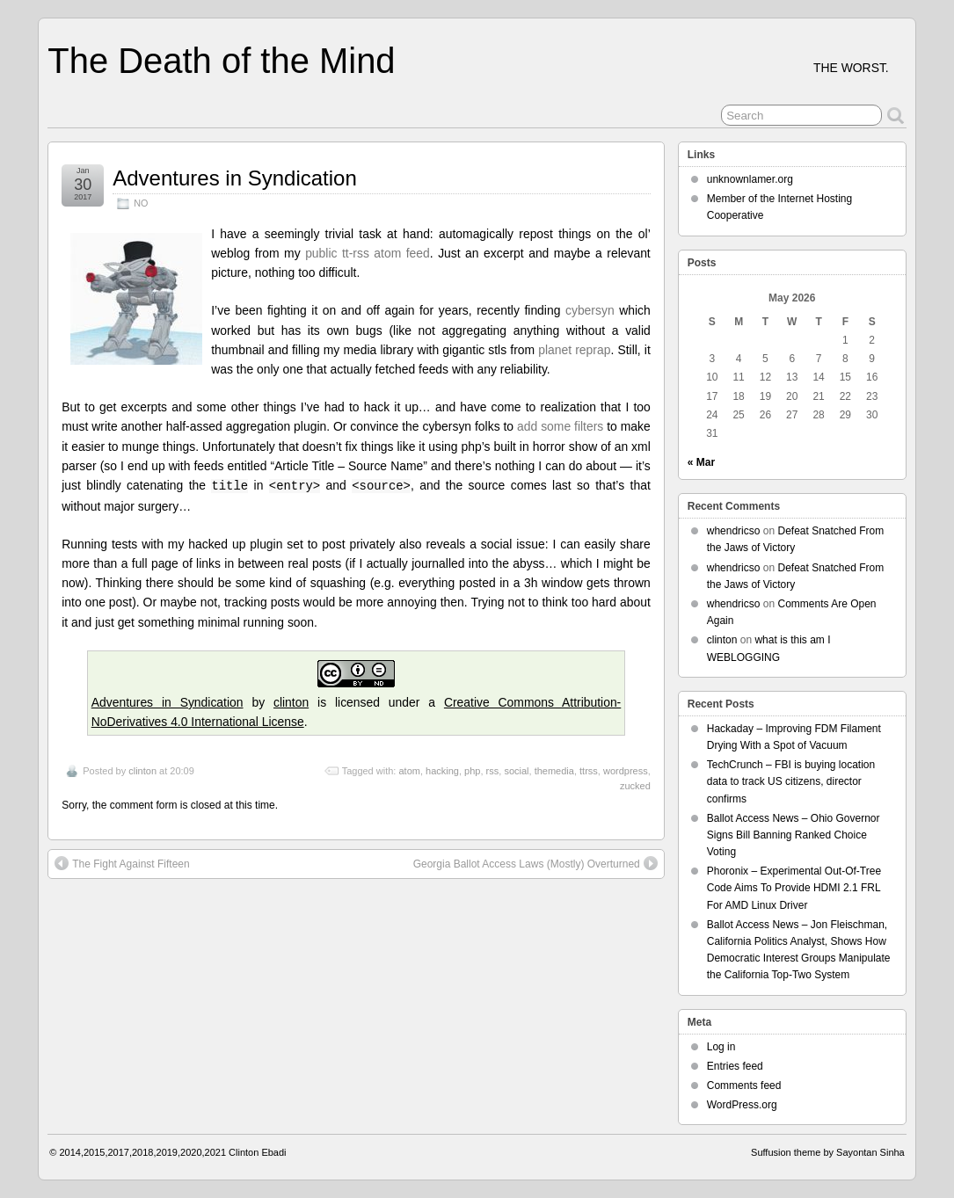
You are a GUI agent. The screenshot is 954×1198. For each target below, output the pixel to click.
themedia (554, 771)
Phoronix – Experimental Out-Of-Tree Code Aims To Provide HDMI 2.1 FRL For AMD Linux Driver (794, 888)
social (516, 771)
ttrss (588, 771)
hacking (442, 771)
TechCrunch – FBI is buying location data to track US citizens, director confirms (791, 781)
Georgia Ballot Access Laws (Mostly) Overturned (535, 863)
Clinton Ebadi (257, 1152)
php (472, 771)
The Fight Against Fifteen (122, 863)
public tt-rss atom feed (367, 253)
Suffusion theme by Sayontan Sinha (828, 1152)
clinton (291, 702)
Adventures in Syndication (235, 178)
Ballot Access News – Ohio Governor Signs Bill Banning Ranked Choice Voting (793, 835)
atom (408, 771)
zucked (635, 786)
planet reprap (574, 350)
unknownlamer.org (750, 179)
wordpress (625, 771)
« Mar (701, 462)
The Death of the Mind (221, 60)
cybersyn (590, 310)
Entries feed (735, 1066)
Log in (721, 1047)
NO (141, 203)
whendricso (734, 531)
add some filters (560, 426)
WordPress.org (742, 1105)
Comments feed (744, 1085)
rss (492, 771)
